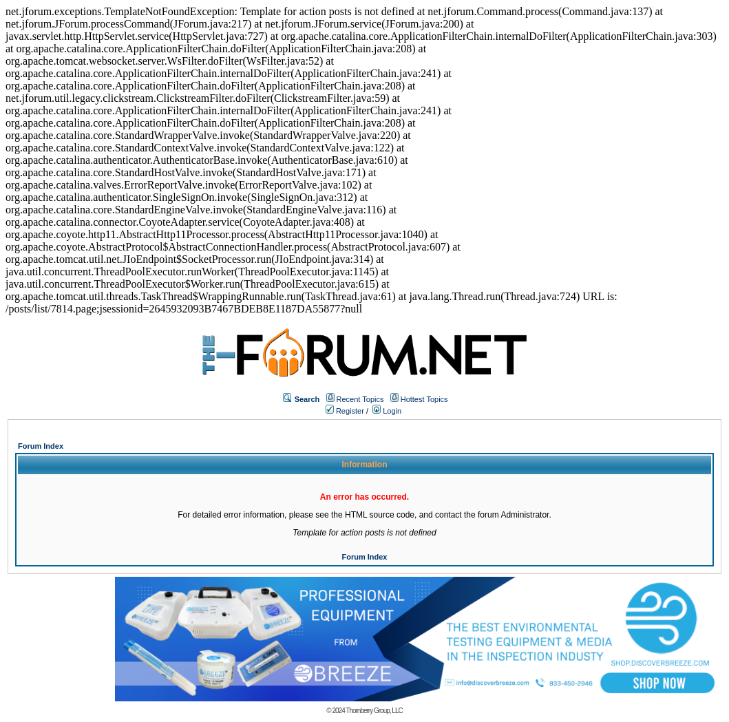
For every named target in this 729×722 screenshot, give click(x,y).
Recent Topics (360, 399)
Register (345, 411)
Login (386, 411)
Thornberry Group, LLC (374, 710)
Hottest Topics (424, 399)
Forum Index (40, 446)
